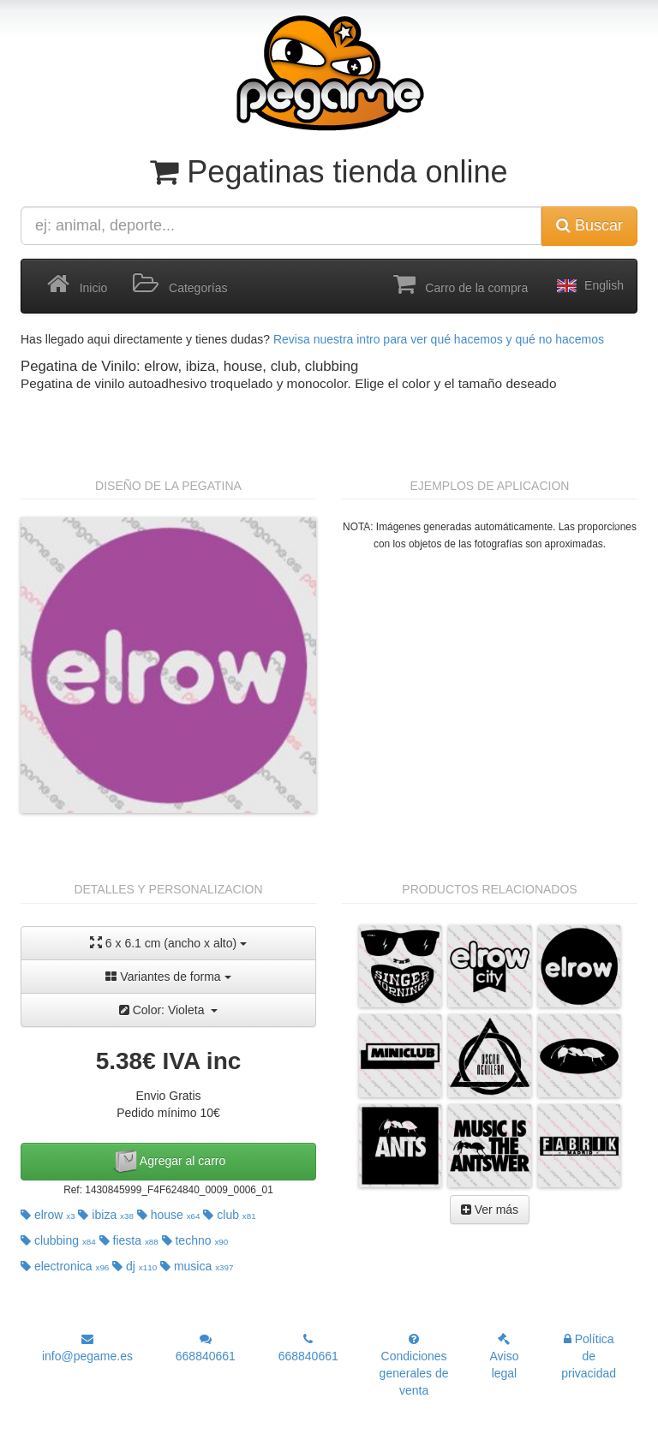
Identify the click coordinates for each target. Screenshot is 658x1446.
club (229, 1215)
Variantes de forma (167, 976)
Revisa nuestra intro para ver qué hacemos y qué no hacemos (438, 339)
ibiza (105, 1215)
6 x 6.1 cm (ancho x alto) (168, 942)
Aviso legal (503, 1356)
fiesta (129, 1240)
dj (134, 1266)
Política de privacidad (588, 1356)
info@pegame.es (87, 1348)
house (168, 1215)
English (588, 286)
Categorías (180, 284)
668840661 (206, 1348)
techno (195, 1240)
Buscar (589, 225)
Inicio (77, 284)
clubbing (58, 1240)
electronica (65, 1266)
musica (196, 1266)
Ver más (489, 1209)
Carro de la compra (461, 284)
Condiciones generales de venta (414, 1365)
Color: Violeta (168, 1010)
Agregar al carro (168, 1161)
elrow (48, 1215)
